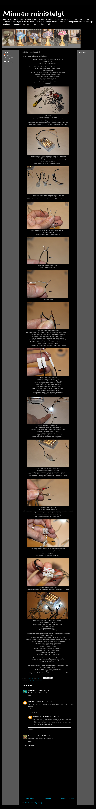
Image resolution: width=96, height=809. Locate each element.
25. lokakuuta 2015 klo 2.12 (44, 690)
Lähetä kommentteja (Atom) (33, 803)
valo (41, 681)
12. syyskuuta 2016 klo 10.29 (43, 701)
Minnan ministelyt (33, 13)
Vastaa (30, 695)
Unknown (31, 701)
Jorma (30, 736)
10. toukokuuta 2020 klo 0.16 (41, 736)
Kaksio (31, 681)
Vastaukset (33, 713)
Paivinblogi (31, 690)
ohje (37, 681)
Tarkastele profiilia (9, 58)
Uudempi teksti (28, 799)
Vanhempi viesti (67, 799)
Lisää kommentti (29, 745)
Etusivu (48, 799)
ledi (34, 681)
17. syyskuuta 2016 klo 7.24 (50, 716)
